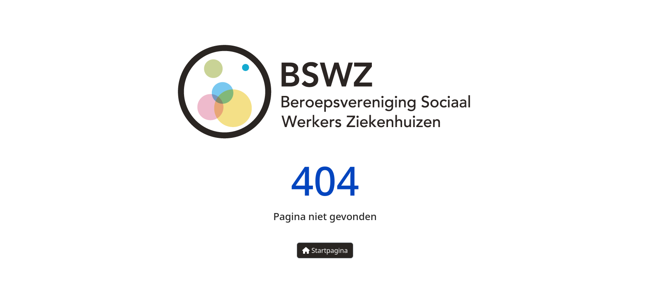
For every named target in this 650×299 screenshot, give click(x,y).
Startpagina (325, 250)
